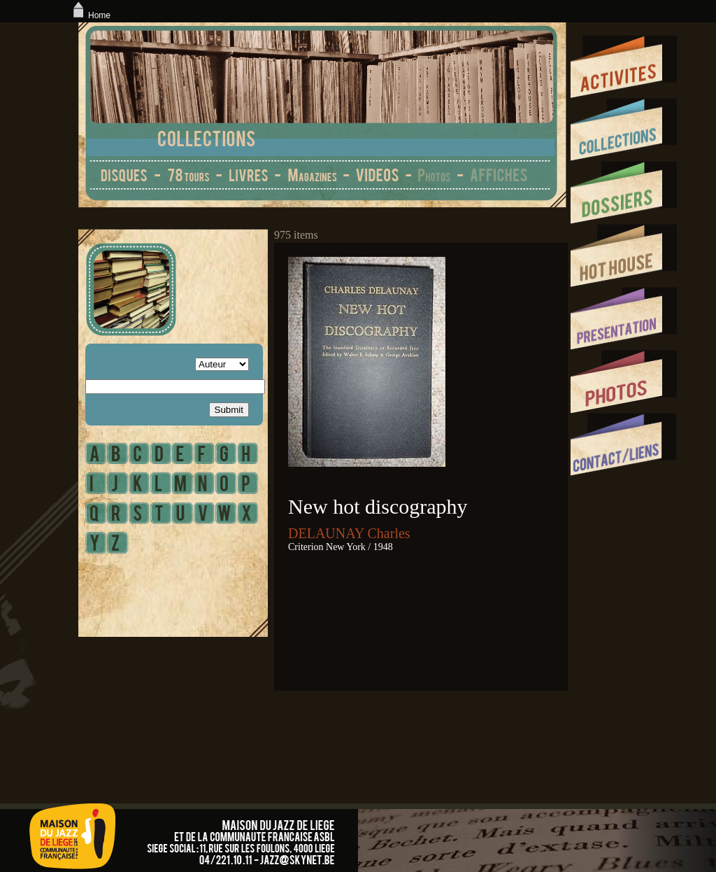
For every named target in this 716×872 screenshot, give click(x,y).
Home (90, 15)
